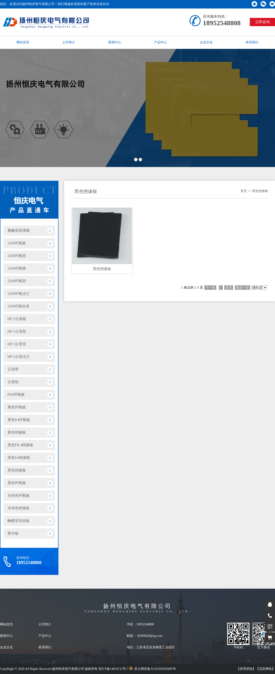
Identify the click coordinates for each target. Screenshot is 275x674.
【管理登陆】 (246, 669)
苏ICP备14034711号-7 (114, 669)
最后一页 (242, 287)
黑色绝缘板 (260, 191)
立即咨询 (262, 22)
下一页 (210, 287)
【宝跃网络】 (265, 669)
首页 (243, 191)
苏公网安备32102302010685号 (152, 669)
